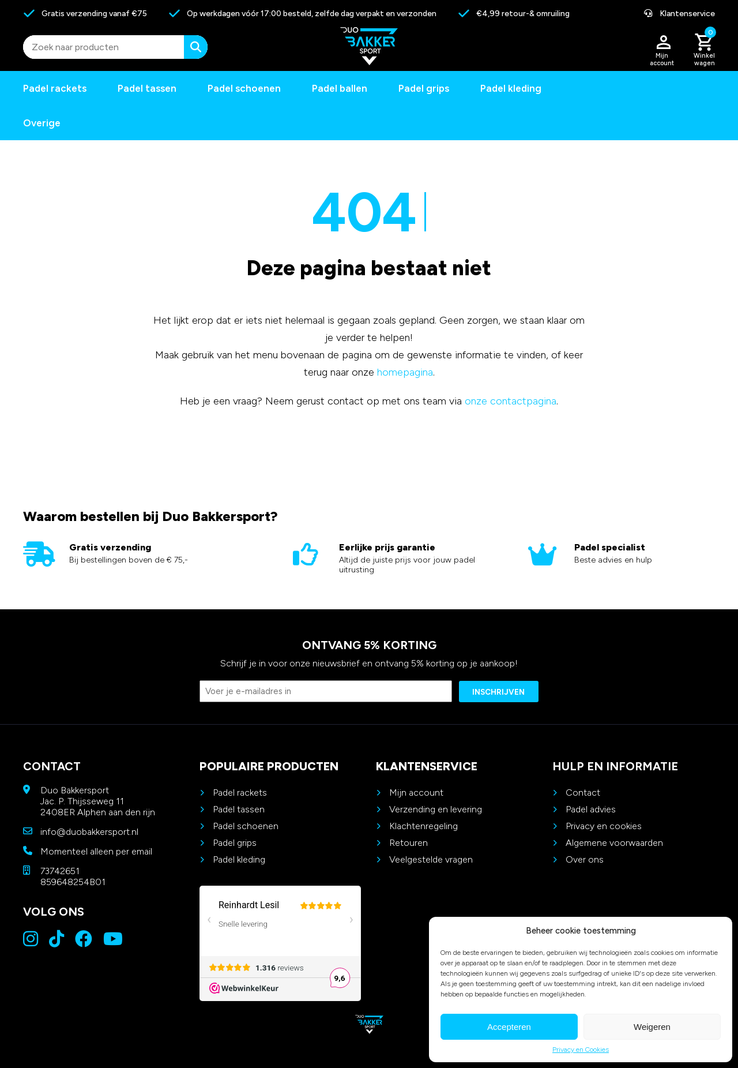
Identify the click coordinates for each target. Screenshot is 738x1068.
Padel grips (423, 88)
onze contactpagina (510, 401)
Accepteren (509, 1027)
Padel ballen (339, 88)
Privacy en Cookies (580, 1049)
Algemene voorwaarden (614, 842)
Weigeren (652, 1027)
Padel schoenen (244, 88)
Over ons (585, 859)
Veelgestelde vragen (431, 859)
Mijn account (416, 792)
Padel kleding (510, 88)
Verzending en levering (435, 809)
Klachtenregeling (423, 825)
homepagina (405, 372)
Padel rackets (240, 792)
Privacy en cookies (604, 825)
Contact (583, 792)
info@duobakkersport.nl (89, 831)
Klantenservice (679, 13)
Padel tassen (147, 88)
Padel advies (591, 809)
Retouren (408, 842)
